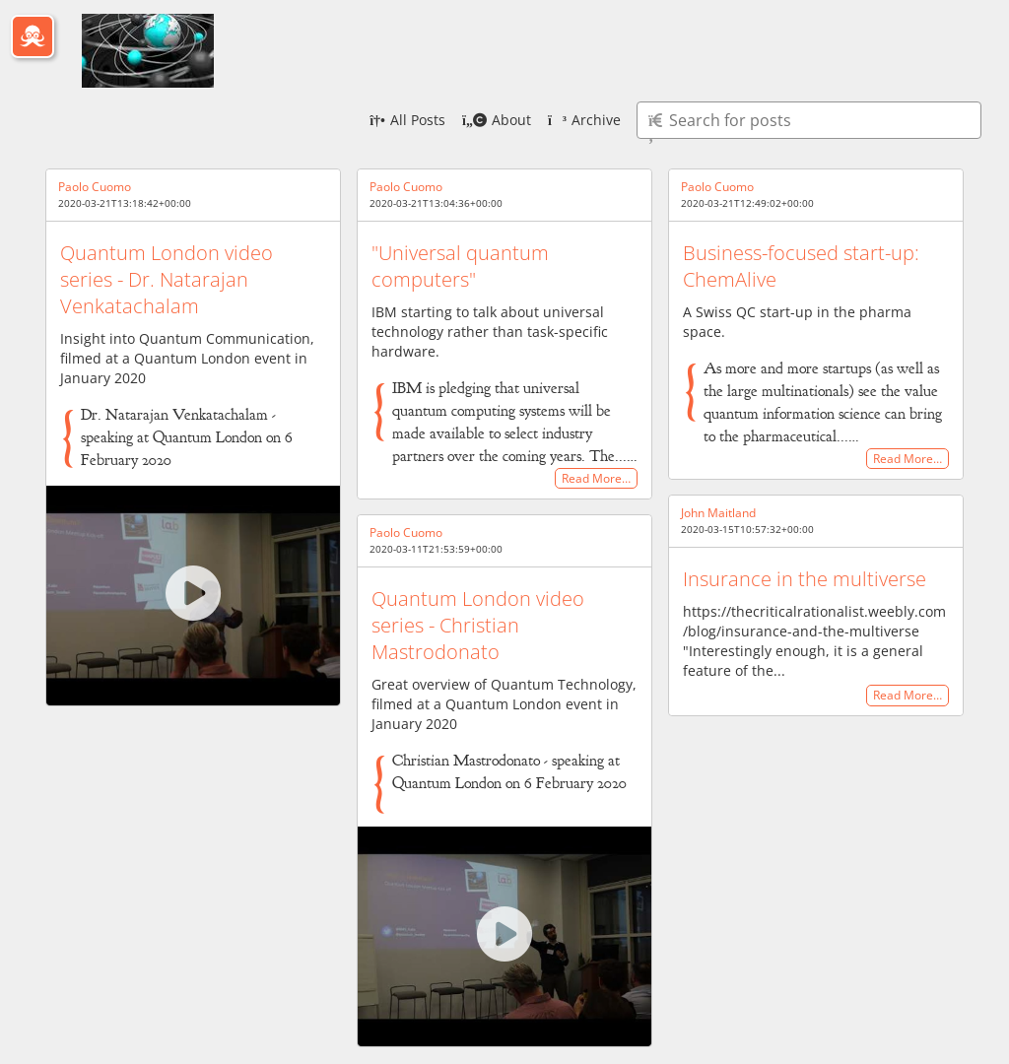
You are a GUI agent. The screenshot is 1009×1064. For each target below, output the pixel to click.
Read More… (596, 478)
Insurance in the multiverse (804, 578)
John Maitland (718, 512)
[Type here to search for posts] (809, 120)
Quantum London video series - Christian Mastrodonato (477, 625)
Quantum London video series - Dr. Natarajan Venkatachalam (166, 279)
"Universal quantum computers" (460, 266)
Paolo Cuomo (94, 186)
